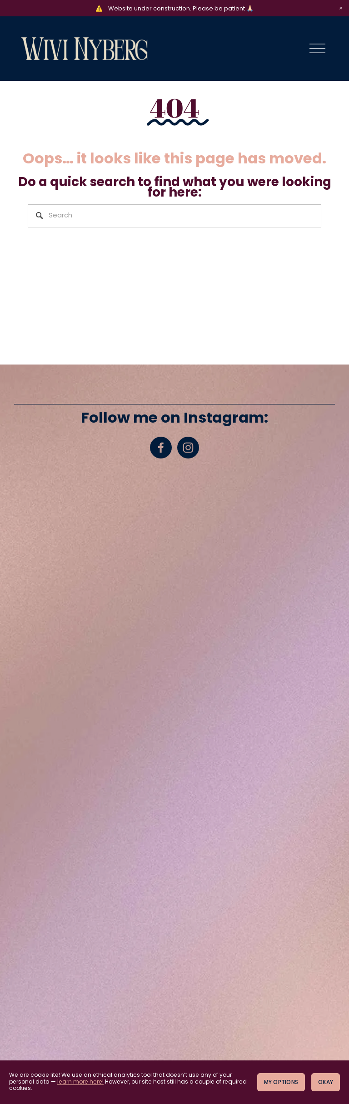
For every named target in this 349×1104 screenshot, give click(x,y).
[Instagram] (188, 447)
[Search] (175, 215)
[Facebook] (161, 447)
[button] (341, 8)
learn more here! (80, 1082)
